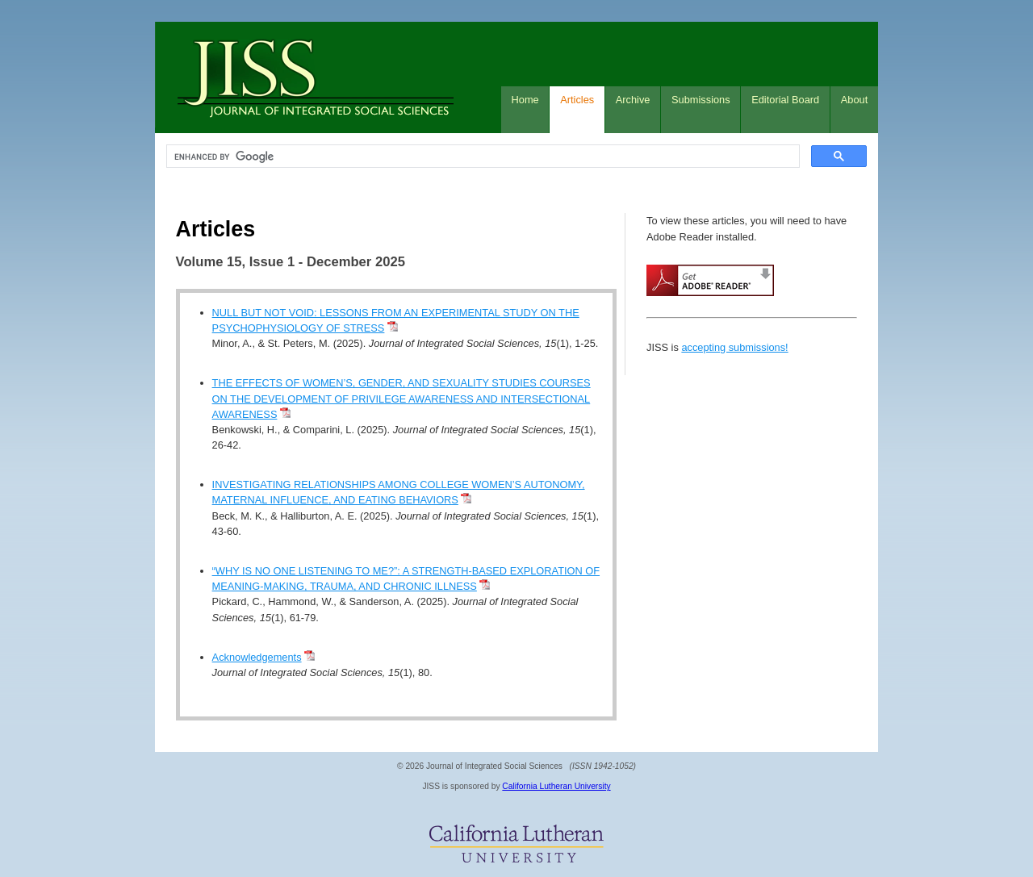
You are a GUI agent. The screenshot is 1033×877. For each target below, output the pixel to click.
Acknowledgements (257, 657)
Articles (577, 100)
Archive (633, 100)
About (854, 100)
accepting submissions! (734, 347)
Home (525, 100)
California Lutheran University (556, 786)
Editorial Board (785, 100)
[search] (481, 156)
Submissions (700, 100)
